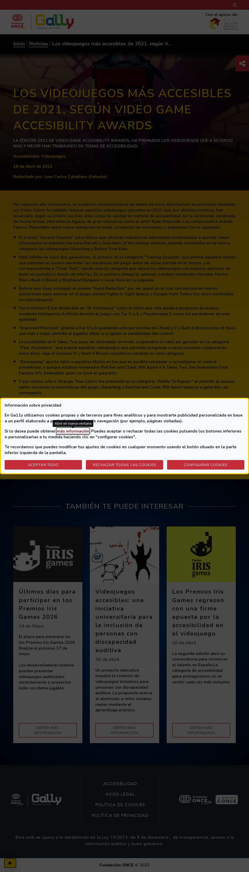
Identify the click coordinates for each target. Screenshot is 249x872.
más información (73, 431)
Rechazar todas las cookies (124, 464)
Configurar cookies (214, 464)
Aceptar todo (43, 464)
